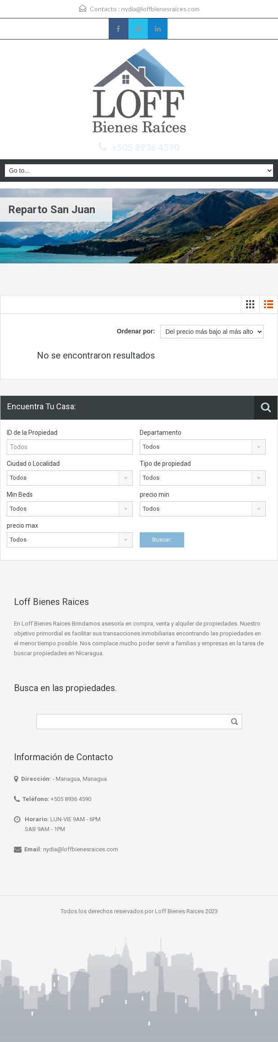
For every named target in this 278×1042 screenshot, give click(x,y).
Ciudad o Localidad (33, 463)
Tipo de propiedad (165, 463)
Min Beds (20, 494)
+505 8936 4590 (145, 147)
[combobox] (203, 447)
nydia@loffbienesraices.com (160, 9)
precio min (154, 494)
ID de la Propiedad (32, 432)
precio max (22, 525)
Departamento (160, 432)
